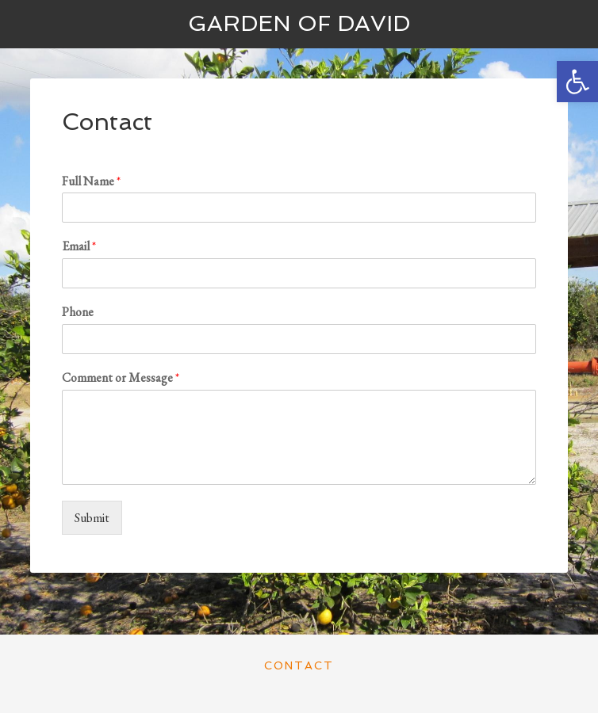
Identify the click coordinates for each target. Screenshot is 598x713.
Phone (78, 312)
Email (79, 246)
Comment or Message (120, 378)
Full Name (91, 181)
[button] (577, 81)
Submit (92, 517)
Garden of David (299, 23)
